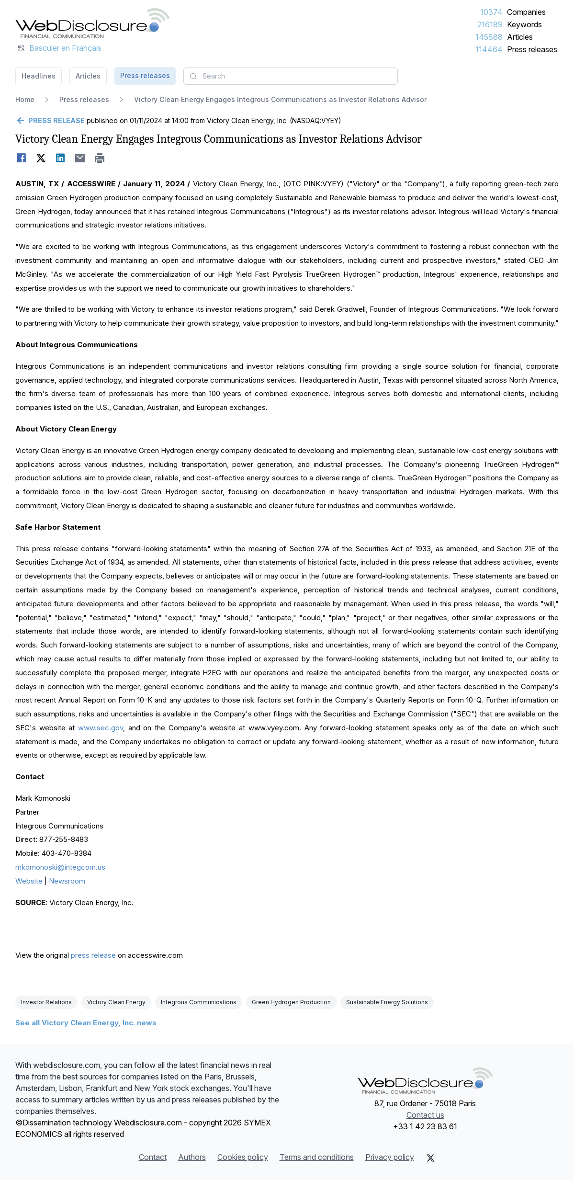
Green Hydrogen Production (291, 1002)
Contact (153, 1157)
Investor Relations (46, 1002)
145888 (489, 37)
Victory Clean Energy (116, 1002)
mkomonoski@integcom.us (60, 867)
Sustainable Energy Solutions (387, 1002)
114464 (489, 49)
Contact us (425, 1115)
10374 (491, 12)
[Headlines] (92, 23)
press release (93, 955)
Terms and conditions (317, 1157)
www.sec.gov (100, 727)
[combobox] (290, 76)
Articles (520, 37)
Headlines (39, 76)
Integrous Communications (198, 1002)
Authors (192, 1157)
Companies (526, 12)
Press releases (532, 49)
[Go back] (50, 120)
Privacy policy (389, 1157)
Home (24, 99)
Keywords (524, 24)
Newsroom (67, 880)
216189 (490, 24)
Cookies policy (242, 1157)
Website (29, 880)
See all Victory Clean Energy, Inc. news (86, 1022)
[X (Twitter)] (431, 1158)
